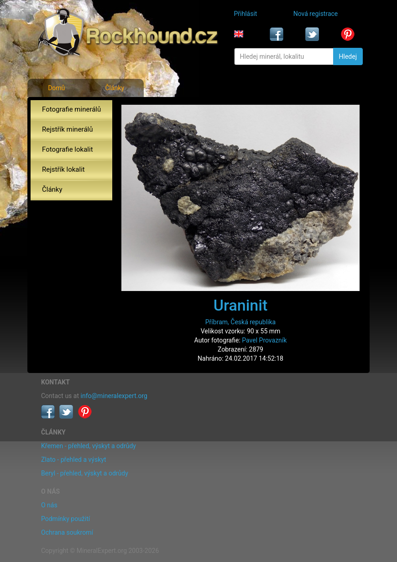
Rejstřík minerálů (67, 129)
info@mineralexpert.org (114, 395)
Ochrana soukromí (67, 532)
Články (114, 88)
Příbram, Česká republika (240, 322)
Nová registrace (315, 13)
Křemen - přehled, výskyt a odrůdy (88, 446)
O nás (49, 505)
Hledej (348, 56)
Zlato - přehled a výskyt (73, 459)
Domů (56, 88)
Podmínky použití (65, 518)
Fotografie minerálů (71, 109)
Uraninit (241, 305)
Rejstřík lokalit (63, 169)
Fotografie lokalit (67, 149)
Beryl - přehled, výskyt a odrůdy (84, 473)
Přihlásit (245, 13)
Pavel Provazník (264, 340)
